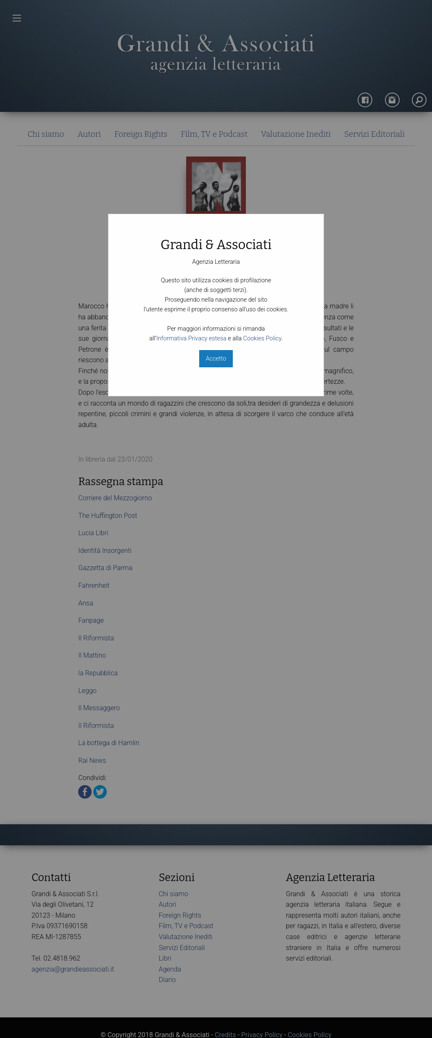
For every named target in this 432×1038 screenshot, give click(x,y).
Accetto (216, 358)
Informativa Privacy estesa (191, 338)
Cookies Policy (262, 338)
